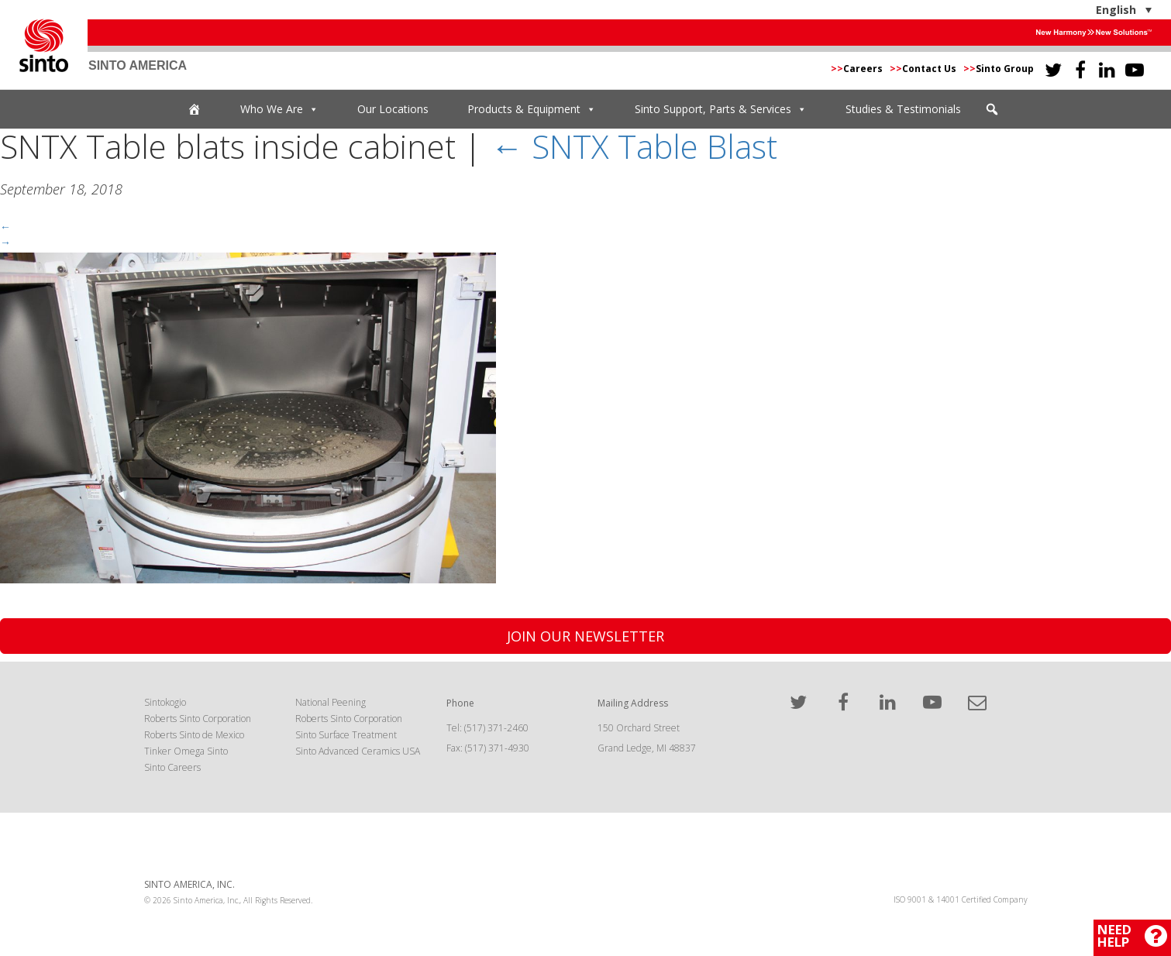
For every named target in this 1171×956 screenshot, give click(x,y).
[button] (992, 109)
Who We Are (279, 109)
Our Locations (393, 108)
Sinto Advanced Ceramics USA (357, 751)
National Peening (330, 702)
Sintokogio (165, 702)
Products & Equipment (531, 109)
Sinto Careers (172, 767)
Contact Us (924, 68)
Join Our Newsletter (585, 636)
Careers (858, 68)
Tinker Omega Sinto (186, 751)
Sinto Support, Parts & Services (721, 109)
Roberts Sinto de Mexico (194, 734)
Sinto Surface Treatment (346, 734)
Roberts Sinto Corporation (197, 718)
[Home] (194, 109)
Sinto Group (998, 68)
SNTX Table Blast (634, 146)
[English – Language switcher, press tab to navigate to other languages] (1075, 9)
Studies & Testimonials (903, 108)
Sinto (44, 45)
